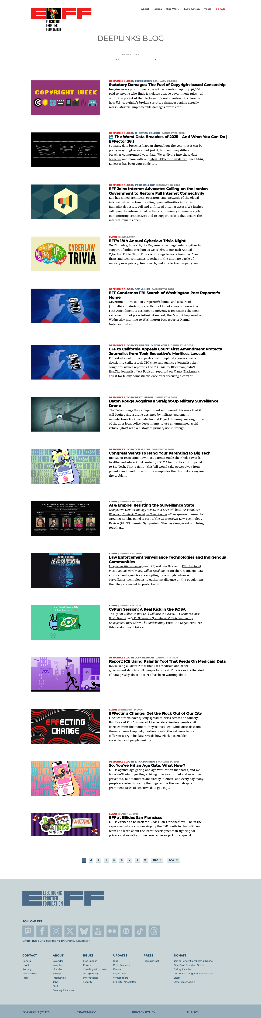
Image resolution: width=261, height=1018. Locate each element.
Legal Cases (119, 973)
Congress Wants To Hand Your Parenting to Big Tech (160, 453)
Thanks (192, 1012)
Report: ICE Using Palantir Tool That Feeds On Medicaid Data (167, 661)
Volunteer (58, 965)
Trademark (86, 1012)
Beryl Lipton (144, 397)
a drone (137, 414)
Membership (29, 973)
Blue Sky (84, 931)
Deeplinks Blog (119, 81)
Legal (25, 965)
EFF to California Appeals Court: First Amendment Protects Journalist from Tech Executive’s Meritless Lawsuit (165, 351)
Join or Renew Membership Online (193, 961)
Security (27, 969)
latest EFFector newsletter (168, 159)
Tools (207, 9)
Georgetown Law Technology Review (132, 509)
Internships (59, 977)
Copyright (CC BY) (36, 1012)
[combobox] (136, 59)
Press (25, 977)
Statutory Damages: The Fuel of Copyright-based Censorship (167, 85)
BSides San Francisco (164, 822)
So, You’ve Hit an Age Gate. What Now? (147, 765)
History (57, 973)
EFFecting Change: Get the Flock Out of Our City (155, 713)
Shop (177, 977)
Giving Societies (182, 969)
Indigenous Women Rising (126, 566)
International (90, 977)
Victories (57, 969)
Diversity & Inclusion (64, 990)
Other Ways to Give (184, 982)
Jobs (55, 982)
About (145, 9)
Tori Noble (161, 345)
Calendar (58, 961)
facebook (42, 931)
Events (117, 969)
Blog (115, 961)
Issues (158, 9)
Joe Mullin (142, 289)
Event (113, 237)
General (26, 961)
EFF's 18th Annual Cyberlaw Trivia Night (147, 241)
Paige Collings (145, 185)
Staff (55, 986)
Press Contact (151, 961)
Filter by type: (130, 54)
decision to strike (121, 362)
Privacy (87, 965)
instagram (56, 931)
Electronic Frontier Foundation (61, 20)
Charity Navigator (77, 940)
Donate (220, 9)
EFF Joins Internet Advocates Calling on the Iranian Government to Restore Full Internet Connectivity (158, 191)
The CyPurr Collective (122, 614)
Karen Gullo (144, 345)
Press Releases (121, 965)
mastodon (28, 931)
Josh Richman (144, 657)
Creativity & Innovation (95, 969)
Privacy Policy (143, 1012)
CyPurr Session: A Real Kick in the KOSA (147, 609)
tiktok (140, 931)
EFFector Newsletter (124, 982)
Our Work (172, 9)
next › (157, 859)
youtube (98, 931)
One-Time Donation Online (189, 965)
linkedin (126, 931)
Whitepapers (120, 977)
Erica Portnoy (145, 761)
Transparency (90, 973)
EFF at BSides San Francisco (135, 817)
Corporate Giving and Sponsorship (193, 973)
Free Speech (90, 961)
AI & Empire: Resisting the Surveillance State (151, 505)
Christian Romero (147, 133)
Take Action (192, 9)
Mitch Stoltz (143, 81)
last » (173, 859)
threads (154, 931)
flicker (112, 931)
